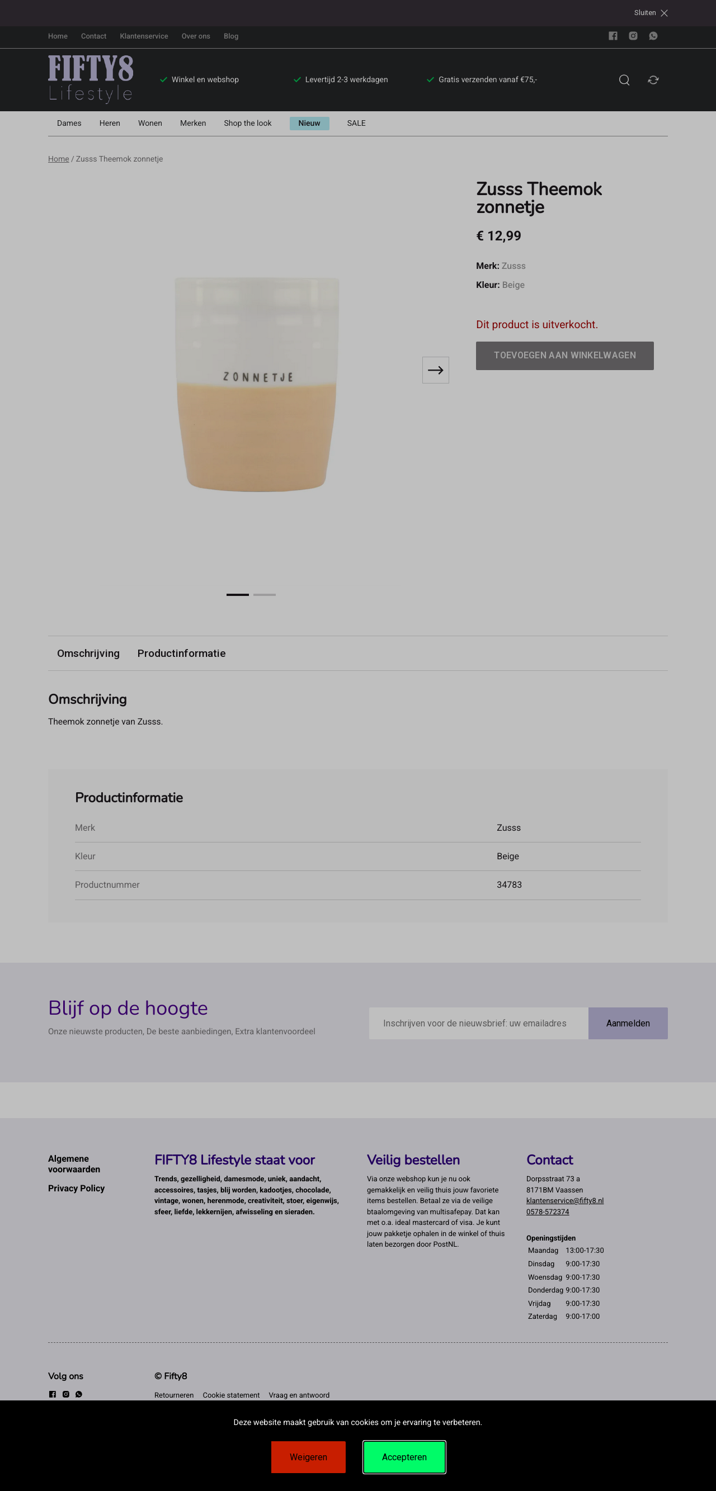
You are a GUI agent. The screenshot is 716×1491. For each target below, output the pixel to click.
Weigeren (308, 1457)
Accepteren (404, 1457)
